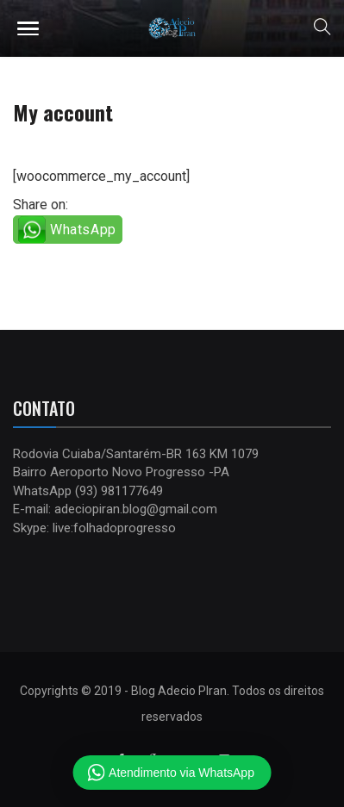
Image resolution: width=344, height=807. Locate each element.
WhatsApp (83, 229)
